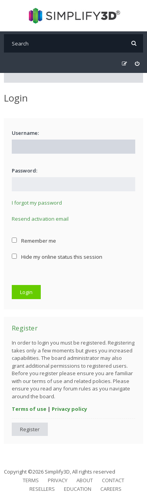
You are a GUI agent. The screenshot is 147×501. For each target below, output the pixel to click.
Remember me (34, 240)
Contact (113, 480)
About (84, 480)
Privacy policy (69, 408)
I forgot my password (37, 202)
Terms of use (29, 408)
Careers (111, 488)
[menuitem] (137, 63)
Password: (24, 170)
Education (77, 488)
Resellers (42, 488)
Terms (31, 480)
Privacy (57, 480)
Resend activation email (40, 218)
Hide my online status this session (57, 256)
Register (30, 429)
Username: (25, 132)
